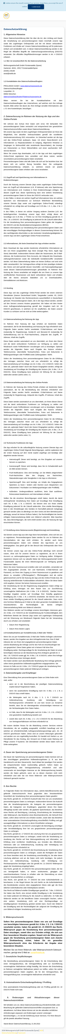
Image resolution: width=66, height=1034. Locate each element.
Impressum (21, 1033)
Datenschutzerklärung (9, 1033)
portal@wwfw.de (37, 952)
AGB (41, 1030)
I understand (36, 7)
